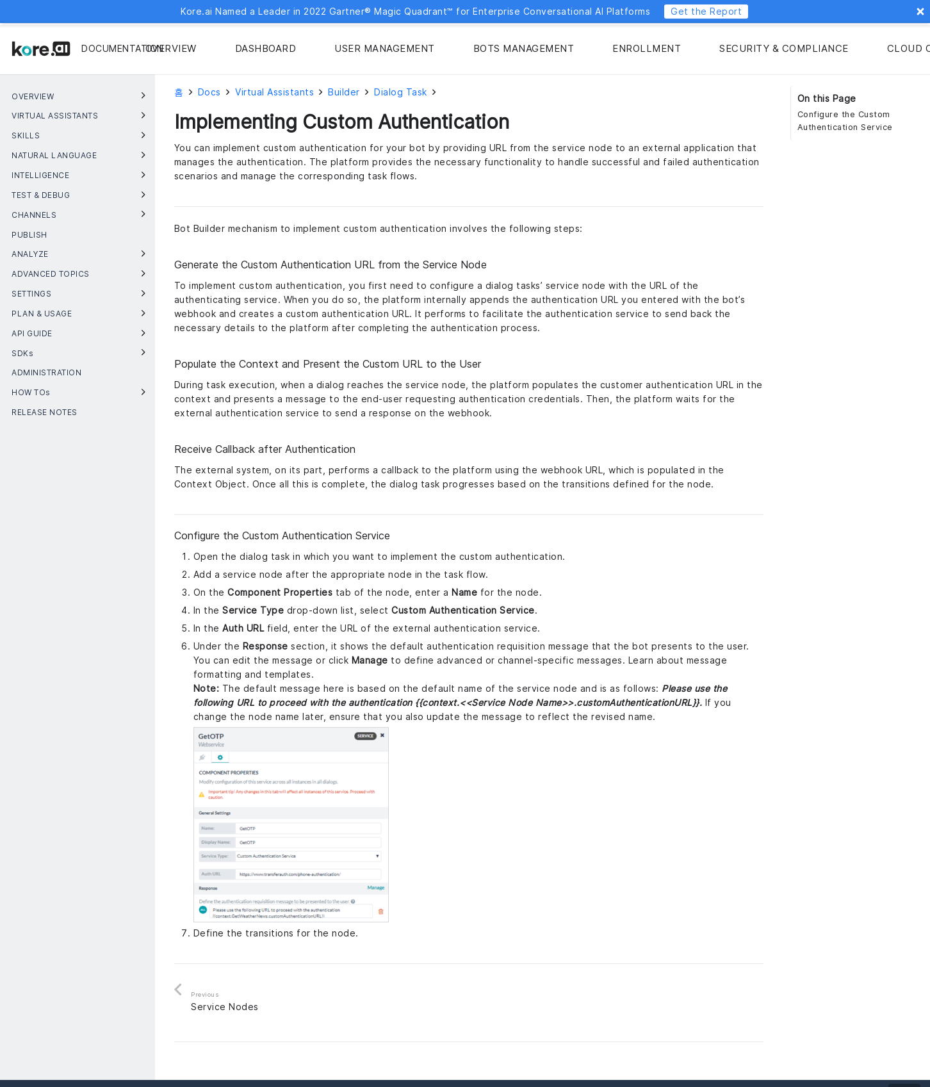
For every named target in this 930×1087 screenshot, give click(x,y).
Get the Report (706, 11)
